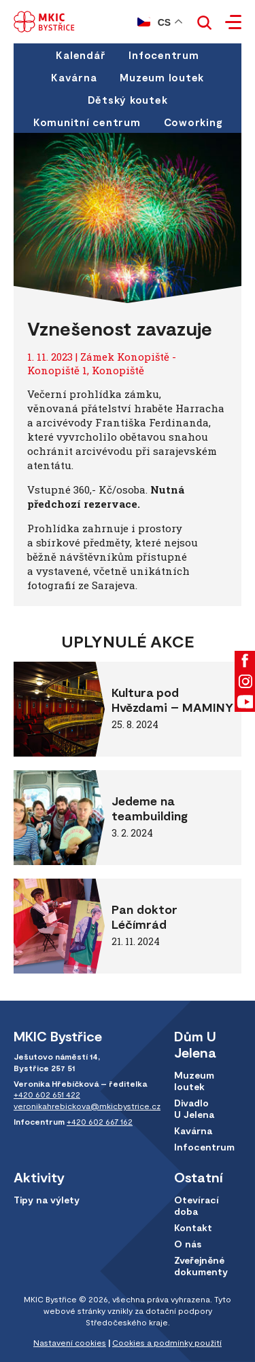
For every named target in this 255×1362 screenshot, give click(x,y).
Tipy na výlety (47, 1199)
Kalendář (80, 55)
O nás (187, 1243)
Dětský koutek (128, 100)
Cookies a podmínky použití (167, 1342)
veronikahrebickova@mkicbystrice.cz (87, 1105)
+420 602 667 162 (100, 1121)
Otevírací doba (196, 1205)
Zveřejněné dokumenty (201, 1265)
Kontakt (193, 1227)
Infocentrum (164, 55)
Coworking (193, 122)
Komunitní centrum (87, 122)
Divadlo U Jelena (194, 1108)
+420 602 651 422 (47, 1094)
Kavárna (74, 77)
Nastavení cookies (69, 1342)
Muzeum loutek (162, 77)
